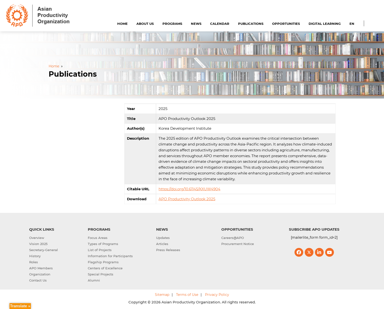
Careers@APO (232, 238)
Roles (33, 262)
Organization (39, 274)
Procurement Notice (237, 244)
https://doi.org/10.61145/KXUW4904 (189, 189)
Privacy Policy (217, 294)
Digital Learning (325, 24)
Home (122, 24)
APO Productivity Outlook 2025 (187, 199)
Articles (162, 244)
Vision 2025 (38, 244)
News (196, 24)
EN (351, 24)
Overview (36, 238)
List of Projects (100, 250)
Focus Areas (97, 238)
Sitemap (162, 294)
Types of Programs (103, 244)
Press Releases (168, 250)
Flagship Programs (103, 262)
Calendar (219, 24)
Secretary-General (43, 250)
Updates (163, 238)
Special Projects (100, 274)
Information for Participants (110, 256)
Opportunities (286, 24)
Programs (172, 24)
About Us (145, 24)
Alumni (94, 280)
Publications (250, 24)
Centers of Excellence (105, 268)
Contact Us (38, 280)
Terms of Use (187, 294)
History (35, 256)
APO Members (41, 268)
